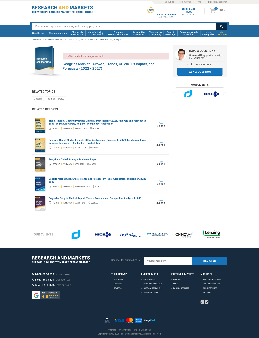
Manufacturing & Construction (96, 33)
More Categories (208, 33)
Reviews (118, 288)
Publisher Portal (211, 284)
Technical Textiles (55, 98)
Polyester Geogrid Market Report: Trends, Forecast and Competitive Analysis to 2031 (96, 198)
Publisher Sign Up (212, 279)
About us (118, 279)
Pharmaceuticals (58, 33)
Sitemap (112, 330)
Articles (207, 292)
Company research (153, 284)
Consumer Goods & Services (189, 33)
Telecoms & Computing (155, 33)
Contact (177, 279)
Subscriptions (151, 292)
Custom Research (152, 288)
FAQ (199, 2)
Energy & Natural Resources (118, 33)
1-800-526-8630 (166, 14)
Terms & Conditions (141, 330)
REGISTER (209, 260)
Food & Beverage (170, 33)
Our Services (222, 33)
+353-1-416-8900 (189, 10)
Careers (118, 284)
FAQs (175, 284)
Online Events (210, 288)
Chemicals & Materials (77, 33)
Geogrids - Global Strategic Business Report (73, 159)
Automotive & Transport (139, 33)
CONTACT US (185, 2)
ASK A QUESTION (200, 71)
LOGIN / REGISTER (217, 2)
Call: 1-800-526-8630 (199, 64)
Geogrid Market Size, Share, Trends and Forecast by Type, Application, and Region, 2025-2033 (98, 180)
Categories (149, 279)
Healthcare (38, 33)
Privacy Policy (124, 330)
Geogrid (38, 98)
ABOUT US (169, 2)
